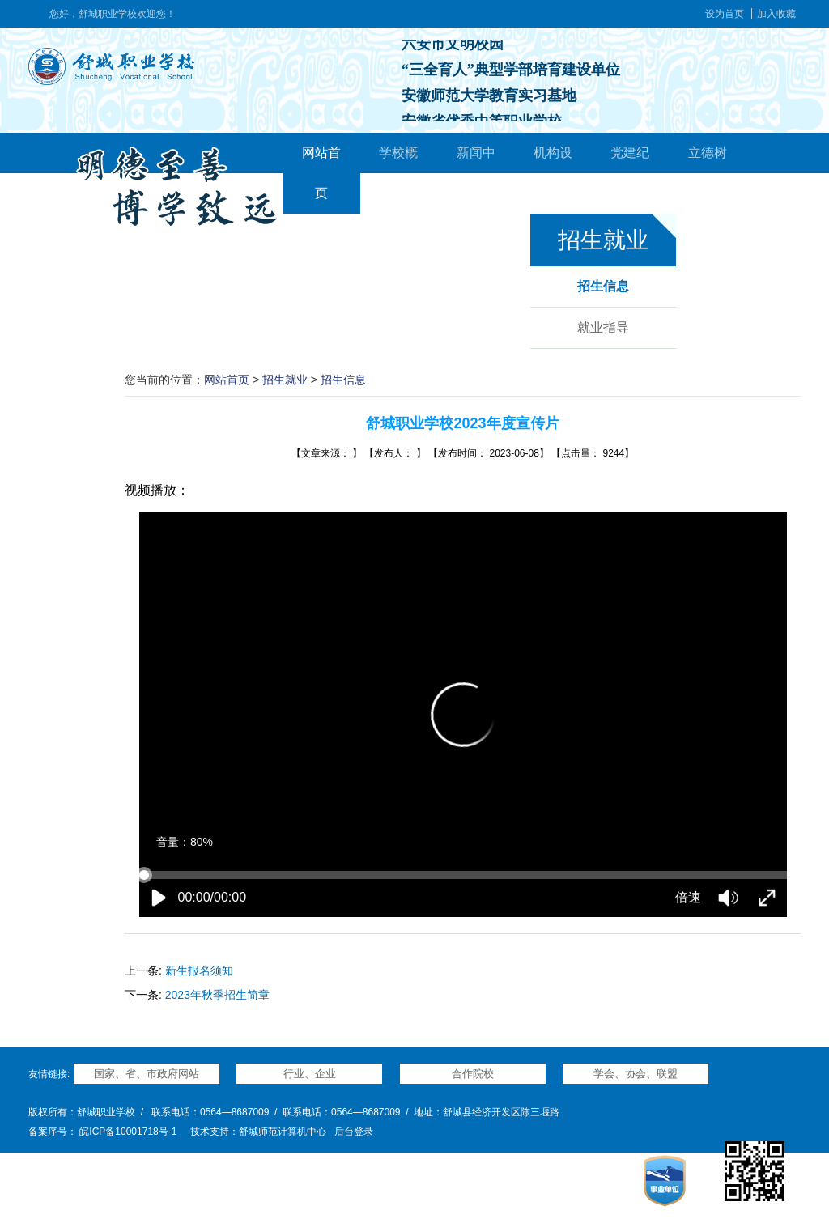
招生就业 (285, 379)
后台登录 (353, 1131)
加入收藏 (776, 13)
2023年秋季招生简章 (217, 994)
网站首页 (226, 379)
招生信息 (603, 286)
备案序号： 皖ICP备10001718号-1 (102, 1131)
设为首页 (724, 13)
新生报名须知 (199, 970)
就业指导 (603, 327)
